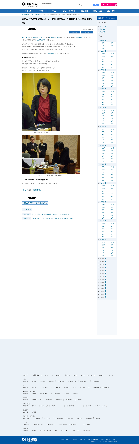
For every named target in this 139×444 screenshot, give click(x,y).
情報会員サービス (70, 375)
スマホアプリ (47, 418)
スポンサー (64, 430)
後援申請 (66, 393)
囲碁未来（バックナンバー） (76, 406)
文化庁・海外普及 (87, 424)
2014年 (102, 239)
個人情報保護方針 (93, 439)
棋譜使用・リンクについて (80, 439)
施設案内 (25, 397)
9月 (112, 56)
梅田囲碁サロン (70, 399)
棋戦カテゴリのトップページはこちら (35, 203)
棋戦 (32, 14)
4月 (112, 43)
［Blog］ (89, 387)
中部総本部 (49, 399)
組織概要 (25, 430)
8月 (103, 59)
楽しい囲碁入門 (27, 418)
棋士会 (74, 387)
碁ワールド (34, 406)
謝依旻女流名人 (26, 37)
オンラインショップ (87, 375)
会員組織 (25, 410)
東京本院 (25, 399)
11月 (112, 54)
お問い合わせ (86, 430)
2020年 (102, 126)
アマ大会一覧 (56, 393)
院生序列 (66, 387)
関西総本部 (59, 399)
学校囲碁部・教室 (38, 424)
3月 (103, 45)
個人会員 (25, 412)
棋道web (43, 406)
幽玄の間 (25, 190)
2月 (112, 45)
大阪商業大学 (41, 40)
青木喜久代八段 (37, 37)
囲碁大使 (97, 418)
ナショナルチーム (45, 387)
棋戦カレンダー (84, 381)
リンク (25, 422)
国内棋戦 (34, 381)
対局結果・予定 (72, 381)
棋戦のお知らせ (38, 14)
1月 (103, 48)
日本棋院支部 (26, 424)
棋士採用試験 (56, 387)
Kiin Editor (37, 418)
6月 (103, 62)
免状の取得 (70, 418)
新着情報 (25, 381)
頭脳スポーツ (74, 424)
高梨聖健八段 (37, 190)
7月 (112, 59)
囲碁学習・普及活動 (29, 416)
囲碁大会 (34, 393)
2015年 (102, 221)
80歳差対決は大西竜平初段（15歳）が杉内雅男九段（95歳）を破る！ (48, 218)
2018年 (102, 164)
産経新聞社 (79, 37)
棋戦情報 (74, 32)
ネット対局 (55, 375)
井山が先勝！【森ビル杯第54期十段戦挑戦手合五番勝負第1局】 (46, 214)
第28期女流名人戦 (54, 37)
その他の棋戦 (60, 381)
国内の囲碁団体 (51, 424)
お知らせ (102, 375)
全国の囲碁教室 (59, 418)
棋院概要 (25, 428)
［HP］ (85, 387)
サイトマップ (113, 439)
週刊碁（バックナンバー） (58, 406)
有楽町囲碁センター (37, 399)
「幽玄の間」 (50, 53)
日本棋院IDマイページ (39, 375)
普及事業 (79, 418)
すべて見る (103, 26)
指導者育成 (89, 418)
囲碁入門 (25, 375)
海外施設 (80, 399)
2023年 (102, 70)
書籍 (89, 406)
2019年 (102, 145)
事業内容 (34, 430)
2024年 (102, 51)
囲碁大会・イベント (29, 391)
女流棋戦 (42, 381)
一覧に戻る (27, 209)
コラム (111, 375)
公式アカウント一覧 (52, 430)
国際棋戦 (51, 381)
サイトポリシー (66, 439)
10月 (103, 56)
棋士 (24, 385)
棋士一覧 (34, 387)
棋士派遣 (75, 393)
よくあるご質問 (75, 430)
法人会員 (34, 412)
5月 (103, 43)
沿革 (41, 430)
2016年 (102, 202)
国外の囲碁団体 (63, 424)
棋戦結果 (87, 32)
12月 (103, 54)
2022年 (102, 89)
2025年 (102, 40)
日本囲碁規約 (95, 381)
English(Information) (47, 3)
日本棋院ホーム (25, 14)
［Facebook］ (95, 387)
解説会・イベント (45, 393)
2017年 (102, 183)
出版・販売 (26, 404)
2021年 (102, 107)
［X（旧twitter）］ (104, 387)
